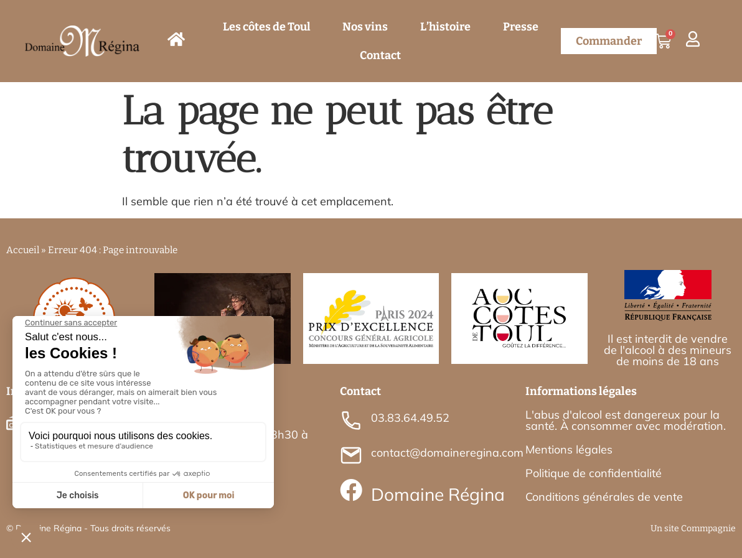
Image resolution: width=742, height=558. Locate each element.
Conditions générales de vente (604, 497)
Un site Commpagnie (693, 528)
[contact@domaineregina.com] (351, 455)
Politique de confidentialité (593, 473)
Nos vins (365, 27)
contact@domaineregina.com (447, 452)
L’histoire (445, 27)
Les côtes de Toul (267, 27)
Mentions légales (569, 449)
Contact (380, 55)
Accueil (22, 250)
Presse (520, 27)
